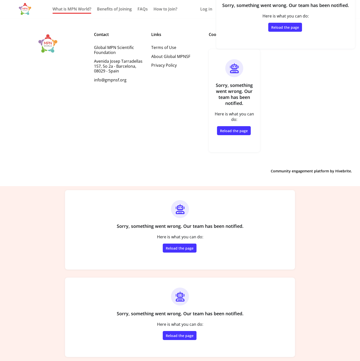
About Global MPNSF (170, 56)
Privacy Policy (164, 65)
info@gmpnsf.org (110, 80)
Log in (206, 9)
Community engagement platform (300, 171)
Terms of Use (163, 47)
